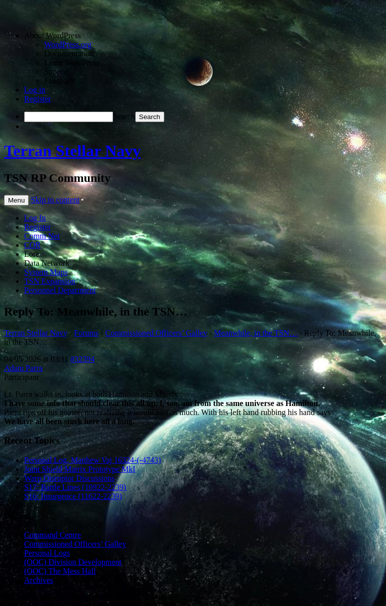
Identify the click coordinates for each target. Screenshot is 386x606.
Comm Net (42, 236)
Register (37, 98)
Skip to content (55, 199)
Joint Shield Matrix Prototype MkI (79, 469)
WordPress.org (67, 44)
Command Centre (52, 535)
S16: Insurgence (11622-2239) (73, 496)
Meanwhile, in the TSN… (256, 333)
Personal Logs (47, 553)
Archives (38, 580)
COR (32, 245)
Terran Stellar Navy (72, 151)
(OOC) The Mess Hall (59, 571)
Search (124, 116)
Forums (86, 333)
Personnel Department (60, 290)
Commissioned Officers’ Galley (157, 333)
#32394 (82, 359)
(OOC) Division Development (73, 562)
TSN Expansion (49, 281)
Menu (16, 200)
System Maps (46, 272)
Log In (35, 218)
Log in (34, 89)
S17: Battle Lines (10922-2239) (75, 487)
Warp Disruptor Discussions (69, 478)
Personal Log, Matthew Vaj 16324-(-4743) (92, 460)
